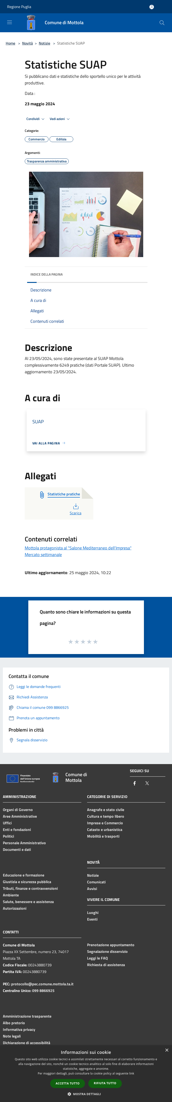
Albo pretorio (14, 1023)
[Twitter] (147, 784)
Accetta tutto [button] (67, 1083)
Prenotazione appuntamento (110, 945)
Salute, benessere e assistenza (28, 901)
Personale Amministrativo (24, 843)
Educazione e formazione (23, 875)
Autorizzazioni (14, 908)
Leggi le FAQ (97, 958)
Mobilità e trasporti (103, 836)
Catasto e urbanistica (104, 829)
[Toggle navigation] (9, 22)
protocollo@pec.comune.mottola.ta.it (42, 984)
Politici (8, 836)
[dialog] (86, 1073)
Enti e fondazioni (17, 829)
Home (10, 43)
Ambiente (11, 895)
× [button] (166, 1050)
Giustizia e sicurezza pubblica (27, 882)
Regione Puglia (19, 6)
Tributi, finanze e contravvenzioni (30, 888)
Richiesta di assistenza (106, 965)
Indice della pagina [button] (46, 274)
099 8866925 (43, 990)
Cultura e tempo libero (105, 816)
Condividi (36, 119)
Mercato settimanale (43, 554)
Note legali (12, 1036)
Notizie (44, 43)
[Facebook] (134, 784)
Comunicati (96, 882)
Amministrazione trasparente (27, 1016)
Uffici (7, 823)
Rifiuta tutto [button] (105, 1083)
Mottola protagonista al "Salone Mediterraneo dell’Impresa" (78, 548)
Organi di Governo (18, 809)
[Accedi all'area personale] (151, 7)
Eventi (92, 919)
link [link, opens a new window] (131, 1073)
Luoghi (92, 912)
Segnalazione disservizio (107, 951)
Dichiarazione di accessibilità (26, 1043)
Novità (27, 43)
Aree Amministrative (20, 816)
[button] (86, 1094)
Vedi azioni (60, 119)
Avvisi (92, 888)
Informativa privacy (19, 1029)
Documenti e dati (17, 849)
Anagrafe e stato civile (105, 809)
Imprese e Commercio (105, 823)
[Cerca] (162, 23)
